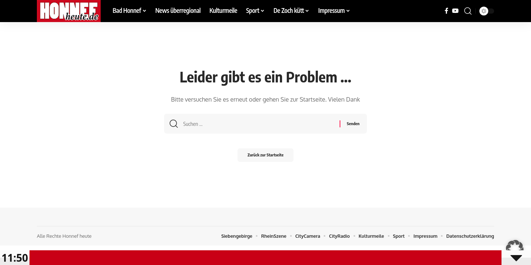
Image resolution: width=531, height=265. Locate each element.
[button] (468, 11)
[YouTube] (455, 11)
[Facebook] (446, 11)
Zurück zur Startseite (265, 157)
